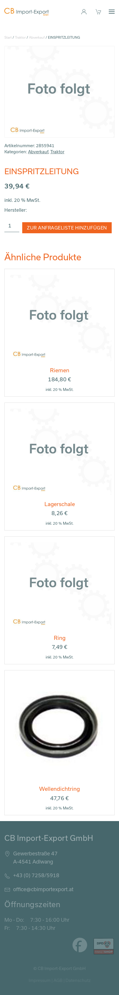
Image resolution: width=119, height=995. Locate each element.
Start (8, 37)
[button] (112, 11)
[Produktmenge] (11, 225)
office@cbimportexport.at (43, 889)
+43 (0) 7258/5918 (36, 875)
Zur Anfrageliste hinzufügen (67, 227)
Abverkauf (37, 37)
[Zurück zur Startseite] (26, 11)
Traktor (20, 37)
